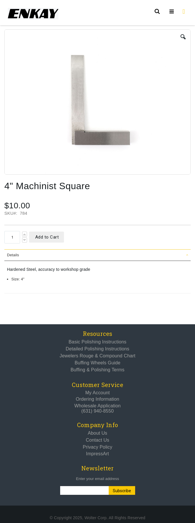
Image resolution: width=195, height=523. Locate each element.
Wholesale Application (97, 405)
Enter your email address (97, 479)
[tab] (97, 255)
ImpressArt (97, 453)
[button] (183, 37)
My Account (97, 392)
